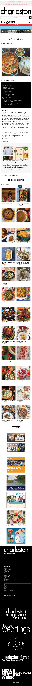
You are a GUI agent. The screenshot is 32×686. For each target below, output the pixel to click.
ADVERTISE (5, 561)
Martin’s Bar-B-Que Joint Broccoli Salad (7, 282)
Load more (16, 427)
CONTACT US (6, 560)
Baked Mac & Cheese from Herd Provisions (8, 263)
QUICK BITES (6, 570)
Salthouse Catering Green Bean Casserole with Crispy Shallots (23, 263)
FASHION (5, 586)
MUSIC (5, 577)
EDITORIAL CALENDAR (7, 563)
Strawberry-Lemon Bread (22, 361)
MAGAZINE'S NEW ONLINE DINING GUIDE (16, 4)
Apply (20, 186)
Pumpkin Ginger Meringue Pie (8, 420)
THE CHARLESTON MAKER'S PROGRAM (16, 1)
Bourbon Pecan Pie (20, 420)
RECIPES (5, 572)
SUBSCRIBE (16, 24)
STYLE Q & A (5, 585)
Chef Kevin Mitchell (9, 43)
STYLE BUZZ (6, 587)
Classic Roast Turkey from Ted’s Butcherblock (8, 342)
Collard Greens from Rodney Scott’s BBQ (7, 302)
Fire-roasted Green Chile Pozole (8, 400)
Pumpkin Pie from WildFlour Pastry (23, 223)
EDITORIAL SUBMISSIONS (8, 564)
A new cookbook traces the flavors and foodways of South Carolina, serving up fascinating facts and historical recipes (15, 163)
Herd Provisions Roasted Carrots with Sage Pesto (23, 203)
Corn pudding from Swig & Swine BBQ (22, 243)
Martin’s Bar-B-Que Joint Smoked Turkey (23, 322)
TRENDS (5, 584)
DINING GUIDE (6, 568)
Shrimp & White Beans (21, 341)
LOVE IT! (5, 588)
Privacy (14, 682)
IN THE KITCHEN (6, 571)
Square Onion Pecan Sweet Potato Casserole (8, 243)
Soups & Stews (4, 141)
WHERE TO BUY (6, 562)
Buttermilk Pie (20, 400)
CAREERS (5, 565)
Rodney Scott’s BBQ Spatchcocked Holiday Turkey (8, 322)
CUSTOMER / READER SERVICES (9, 556)
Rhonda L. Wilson (13, 45)
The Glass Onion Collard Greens (23, 282)
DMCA (17, 682)
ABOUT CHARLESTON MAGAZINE (9, 555)
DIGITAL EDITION (6, 559)
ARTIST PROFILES (6, 576)
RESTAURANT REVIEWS (7, 569)
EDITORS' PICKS (6, 579)
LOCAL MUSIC (6, 593)
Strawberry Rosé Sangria (7, 361)
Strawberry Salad (5, 381)
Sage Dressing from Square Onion (22, 302)
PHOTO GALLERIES (7, 592)
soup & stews (8, 175)
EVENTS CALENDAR (7, 575)
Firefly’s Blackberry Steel (7, 203)
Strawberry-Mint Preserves (22, 381)
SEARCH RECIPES (5, 184)
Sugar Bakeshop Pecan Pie (7, 223)
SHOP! (16, 27)
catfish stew (15, 175)
